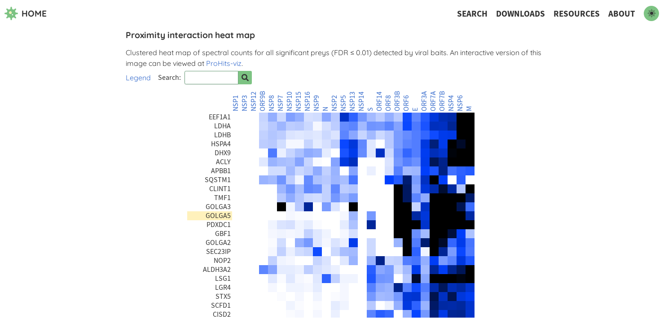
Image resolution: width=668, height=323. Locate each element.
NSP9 (316, 103)
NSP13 (352, 101)
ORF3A (424, 101)
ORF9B (262, 101)
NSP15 (298, 101)
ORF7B (442, 101)
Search (472, 13)
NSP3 (244, 103)
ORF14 (379, 101)
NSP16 (307, 101)
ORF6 (406, 103)
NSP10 (289, 101)
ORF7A (433, 101)
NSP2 (334, 103)
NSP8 (271, 103)
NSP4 (451, 103)
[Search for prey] (245, 77)
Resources (577, 13)
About (621, 13)
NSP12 (253, 101)
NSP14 (361, 101)
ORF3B (397, 101)
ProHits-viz (224, 63)
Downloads (520, 13)
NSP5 (343, 103)
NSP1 (235, 103)
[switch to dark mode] (651, 13)
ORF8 (388, 103)
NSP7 (280, 103)
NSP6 (460, 103)
